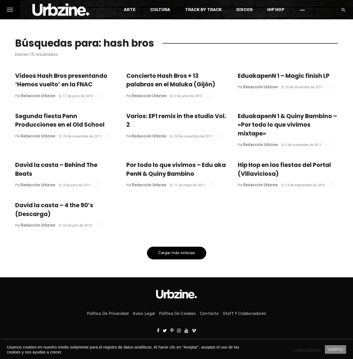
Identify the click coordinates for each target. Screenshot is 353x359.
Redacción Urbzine (38, 96)
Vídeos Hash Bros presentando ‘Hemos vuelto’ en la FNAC (61, 80)
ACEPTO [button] (335, 349)
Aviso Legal (144, 313)
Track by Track (203, 9)
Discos (244, 9)
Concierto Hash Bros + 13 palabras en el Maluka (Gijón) (170, 80)
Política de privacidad (108, 313)
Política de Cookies (177, 313)
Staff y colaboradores (244, 313)
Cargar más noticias (176, 252)
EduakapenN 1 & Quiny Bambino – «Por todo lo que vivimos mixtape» (287, 124)
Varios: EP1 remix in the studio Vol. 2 (176, 120)
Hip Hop (275, 9)
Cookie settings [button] (307, 349)
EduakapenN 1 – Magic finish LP (284, 76)
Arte (129, 9)
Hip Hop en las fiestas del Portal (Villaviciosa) (284, 169)
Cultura (160, 9)
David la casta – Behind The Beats (56, 169)
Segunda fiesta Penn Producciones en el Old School (60, 120)
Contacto (209, 313)
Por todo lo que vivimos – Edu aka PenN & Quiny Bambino (176, 169)
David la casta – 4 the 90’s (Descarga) (54, 209)
